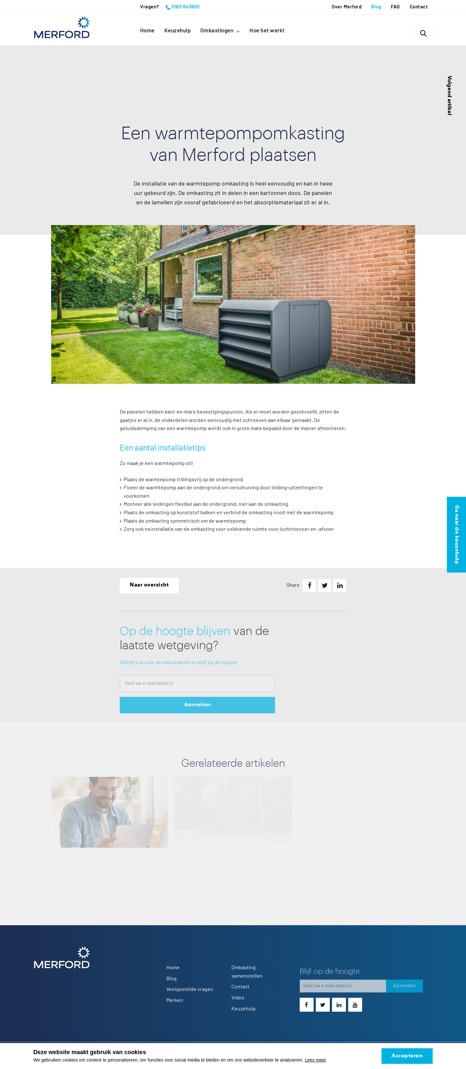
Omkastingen (217, 30)
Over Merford (346, 7)
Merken (174, 1000)
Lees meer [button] (315, 1060)
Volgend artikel (449, 95)
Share (293, 585)
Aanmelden (197, 712)
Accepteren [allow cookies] (407, 1056)
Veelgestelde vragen (189, 989)
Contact (419, 7)
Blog (376, 7)
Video (237, 997)
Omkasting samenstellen (246, 972)
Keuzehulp (177, 30)
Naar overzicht (149, 585)
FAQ (395, 7)
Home (147, 30)
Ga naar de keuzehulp (456, 534)
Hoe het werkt (267, 30)
